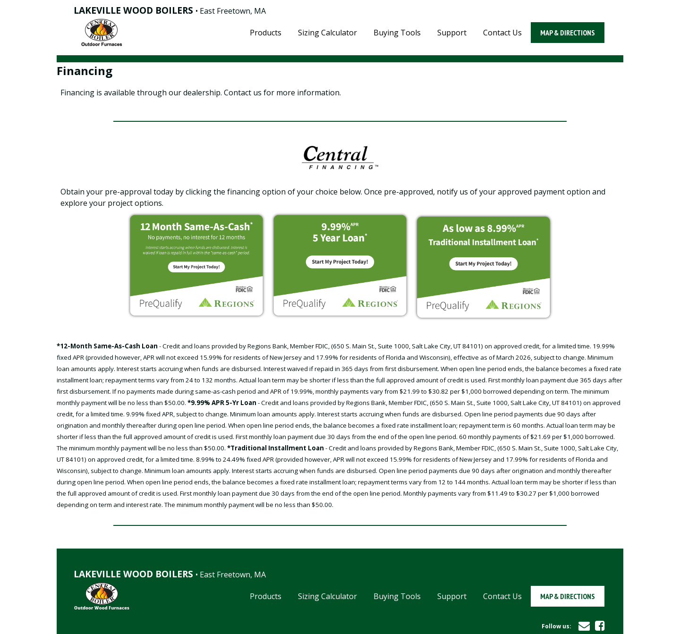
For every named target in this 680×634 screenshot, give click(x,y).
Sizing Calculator (327, 32)
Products (265, 32)
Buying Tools (397, 32)
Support (452, 32)
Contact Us (502, 32)
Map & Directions (567, 32)
